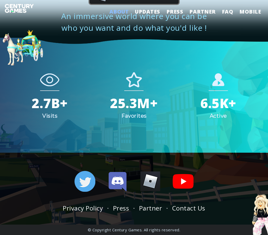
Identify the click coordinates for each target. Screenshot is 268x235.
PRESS (174, 12)
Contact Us (188, 208)
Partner (150, 208)
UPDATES (147, 12)
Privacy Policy (83, 208)
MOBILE (250, 12)
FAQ (227, 12)
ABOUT (119, 12)
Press (121, 208)
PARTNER (202, 12)
